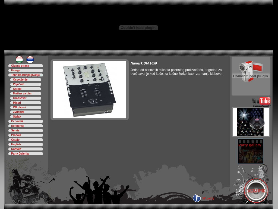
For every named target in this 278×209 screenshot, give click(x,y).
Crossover (19, 98)
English (16, 144)
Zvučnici (18, 111)
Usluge (15, 70)
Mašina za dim (22, 93)
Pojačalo (18, 84)
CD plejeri (19, 107)
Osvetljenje (20, 79)
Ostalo (17, 88)
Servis (15, 130)
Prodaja (16, 135)
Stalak (17, 116)
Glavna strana (20, 65)
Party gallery (249, 145)
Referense (17, 125)
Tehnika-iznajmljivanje (25, 74)
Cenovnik (17, 121)
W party (208, 198)
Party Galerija (20, 153)
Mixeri (17, 102)
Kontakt (16, 148)
